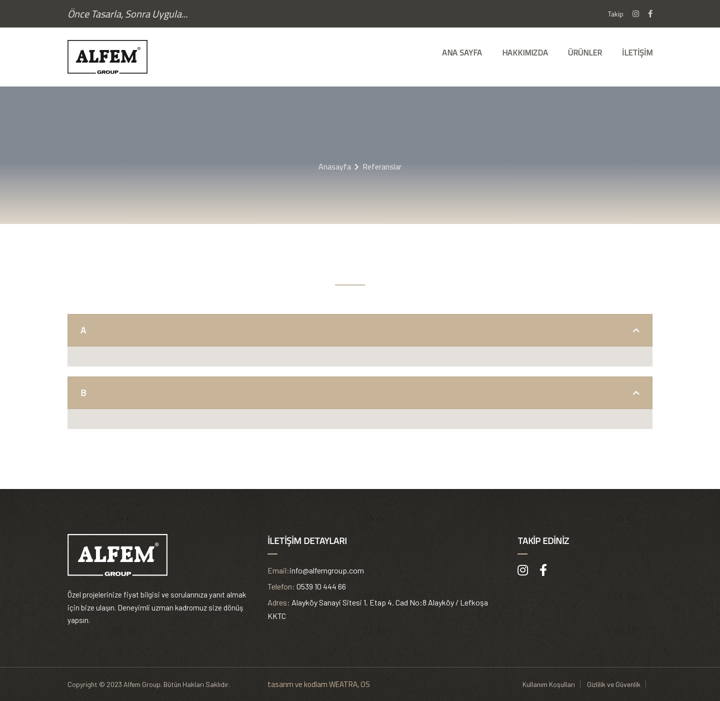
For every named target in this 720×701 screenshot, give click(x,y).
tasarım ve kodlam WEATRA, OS (319, 684)
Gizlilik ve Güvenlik (613, 684)
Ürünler (585, 52)
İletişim (637, 52)
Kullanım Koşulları (548, 684)
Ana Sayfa (462, 52)
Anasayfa (334, 166)
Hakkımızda (525, 52)
